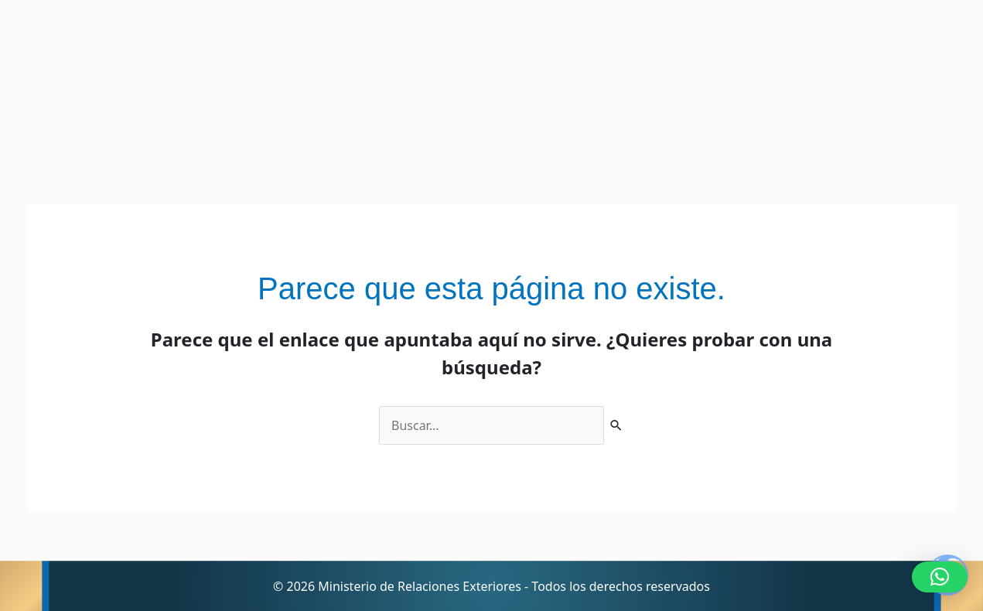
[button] (940, 577)
